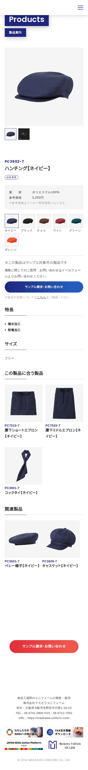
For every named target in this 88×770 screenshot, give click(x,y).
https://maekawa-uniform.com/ (48, 718)
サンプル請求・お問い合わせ (44, 287)
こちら (41, 297)
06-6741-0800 (33, 713)
